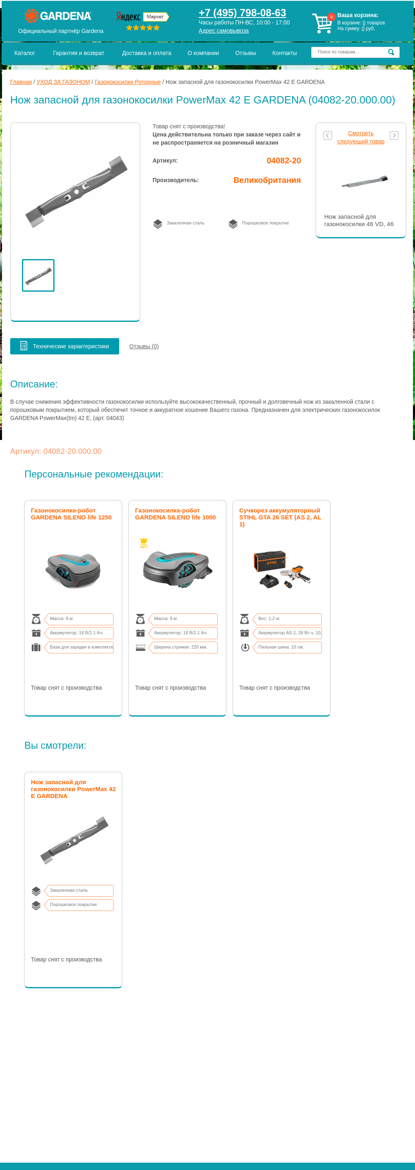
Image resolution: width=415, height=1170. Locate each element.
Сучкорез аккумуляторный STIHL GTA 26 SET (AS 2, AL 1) (280, 517)
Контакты (284, 53)
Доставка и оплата (146, 53)
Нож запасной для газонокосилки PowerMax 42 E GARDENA (73, 789)
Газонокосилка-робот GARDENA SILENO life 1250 (71, 514)
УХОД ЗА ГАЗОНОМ (63, 82)
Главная (21, 82)
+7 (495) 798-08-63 (242, 12)
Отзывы (245, 53)
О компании (203, 53)
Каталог (25, 53)
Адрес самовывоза (224, 30)
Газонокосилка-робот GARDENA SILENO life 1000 (175, 514)
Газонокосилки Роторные (128, 82)
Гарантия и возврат (78, 53)
